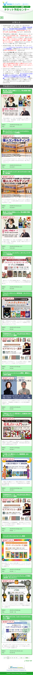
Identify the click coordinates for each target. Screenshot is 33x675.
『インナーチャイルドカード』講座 (14, 536)
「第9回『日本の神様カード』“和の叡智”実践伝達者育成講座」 (17, 28)
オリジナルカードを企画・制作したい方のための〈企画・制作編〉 (17, 74)
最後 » (27, 657)
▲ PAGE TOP (28, 661)
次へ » (22, 657)
